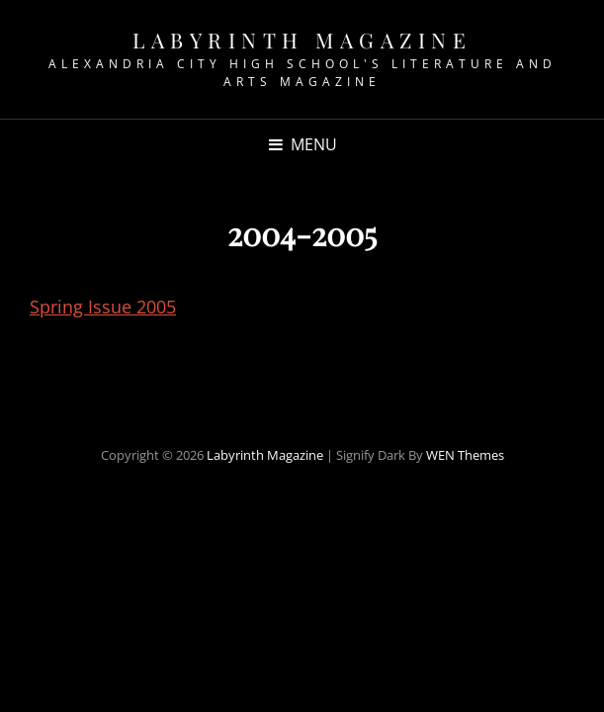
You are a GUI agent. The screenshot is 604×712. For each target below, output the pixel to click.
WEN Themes (465, 455)
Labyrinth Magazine (302, 39)
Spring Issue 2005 (103, 306)
